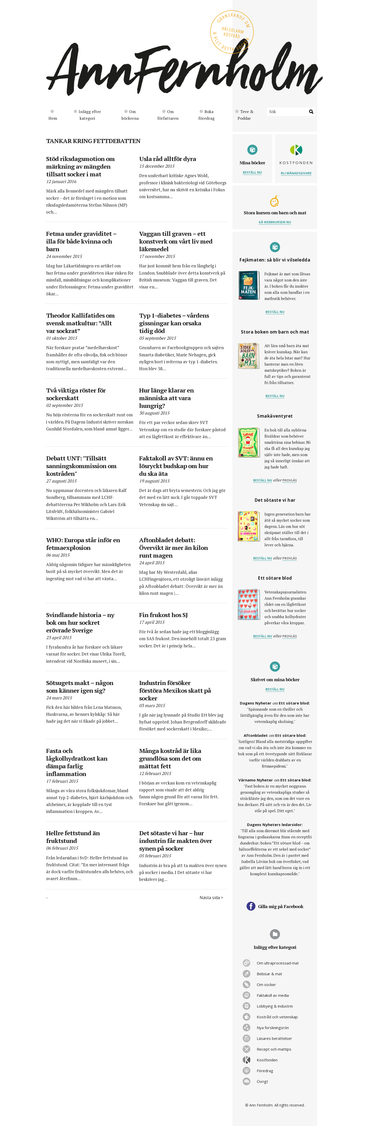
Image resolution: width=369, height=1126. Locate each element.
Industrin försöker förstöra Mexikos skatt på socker (175, 690)
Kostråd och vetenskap (277, 1016)
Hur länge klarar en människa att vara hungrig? (166, 398)
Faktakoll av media (273, 995)
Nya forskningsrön (273, 1027)
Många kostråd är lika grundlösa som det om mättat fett (170, 758)
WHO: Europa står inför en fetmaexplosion (83, 544)
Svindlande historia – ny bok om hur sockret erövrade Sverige (80, 622)
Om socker (266, 984)
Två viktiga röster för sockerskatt (76, 394)
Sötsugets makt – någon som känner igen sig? (79, 687)
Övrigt (262, 1081)
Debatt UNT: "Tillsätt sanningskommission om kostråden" (81, 466)
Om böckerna (130, 115)
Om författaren (168, 115)
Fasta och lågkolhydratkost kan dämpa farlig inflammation (76, 762)
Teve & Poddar (244, 115)
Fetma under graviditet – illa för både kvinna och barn (81, 241)
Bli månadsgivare (296, 173)
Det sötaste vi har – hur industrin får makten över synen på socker (175, 840)
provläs (289, 480)
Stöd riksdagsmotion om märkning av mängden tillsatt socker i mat (80, 166)
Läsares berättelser (274, 1038)
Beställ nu (252, 172)
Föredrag (265, 1070)
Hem (52, 115)
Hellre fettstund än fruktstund (73, 837)
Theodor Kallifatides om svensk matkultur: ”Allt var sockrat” (80, 323)
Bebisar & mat (269, 973)
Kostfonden (267, 1059)
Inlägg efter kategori (87, 115)
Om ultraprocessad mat (278, 963)
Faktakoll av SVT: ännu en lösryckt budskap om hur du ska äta (176, 466)
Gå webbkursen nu (275, 222)
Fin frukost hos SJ (163, 615)
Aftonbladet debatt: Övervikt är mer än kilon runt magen (173, 547)
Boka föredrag (206, 115)
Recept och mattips (274, 1049)
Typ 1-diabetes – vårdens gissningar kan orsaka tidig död (174, 323)
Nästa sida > (211, 897)
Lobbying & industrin (275, 1006)
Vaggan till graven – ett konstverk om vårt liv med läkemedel (175, 241)
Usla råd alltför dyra (167, 159)
